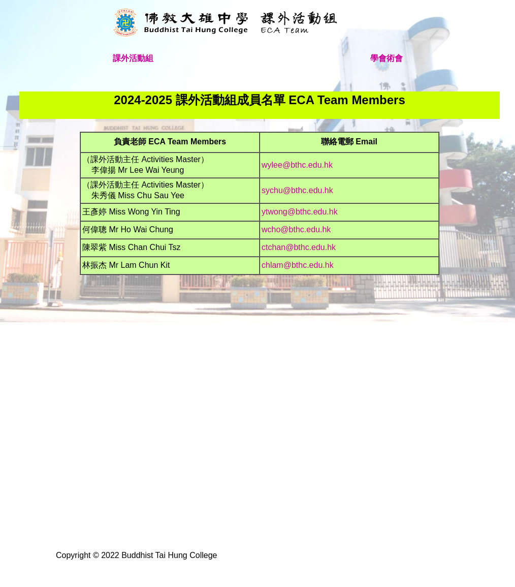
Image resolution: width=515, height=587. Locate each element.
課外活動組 (133, 58)
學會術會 (386, 58)
